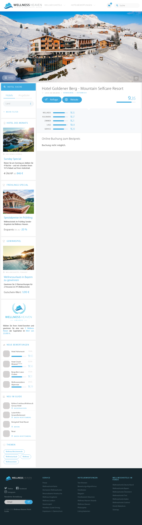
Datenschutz (57, 511)
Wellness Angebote (50, 497)
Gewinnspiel (47, 504)
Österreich (82, 93)
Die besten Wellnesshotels (52, 490)
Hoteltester (82, 490)
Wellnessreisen (11, 462)
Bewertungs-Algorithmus (87, 486)
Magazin (81, 493)
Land (8, 103)
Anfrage (51, 99)
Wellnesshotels (54, 5)
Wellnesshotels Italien (121, 499)
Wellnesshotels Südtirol (121, 502)
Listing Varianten (84, 511)
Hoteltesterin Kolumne (86, 497)
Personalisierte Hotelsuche (52, 493)
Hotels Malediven (119, 506)
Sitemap (116, 510)
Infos (8, 77)
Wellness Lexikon (49, 500)
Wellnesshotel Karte (50, 486)
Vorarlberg (68, 93)
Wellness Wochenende (14, 452)
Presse (45, 483)
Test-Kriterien (82, 483)
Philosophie (82, 508)
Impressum (47, 511)
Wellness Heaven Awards (87, 500)
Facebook (21, 489)
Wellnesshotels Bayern (121, 488)
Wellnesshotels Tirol (120, 495)
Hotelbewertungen (83, 5)
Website (71, 99)
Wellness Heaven (84, 504)
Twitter (8, 489)
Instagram (9, 492)
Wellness (26, 457)
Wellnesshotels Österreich (122, 492)
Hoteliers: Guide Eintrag (51, 508)
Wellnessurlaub (11, 457)
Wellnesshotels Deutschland (123, 485)
